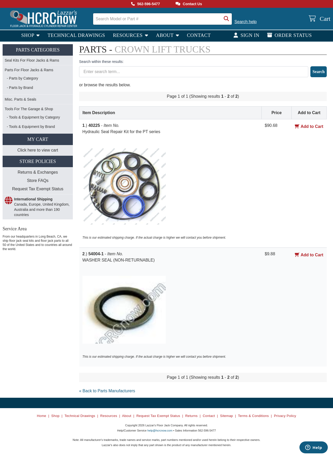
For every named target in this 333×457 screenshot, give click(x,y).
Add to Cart (309, 126)
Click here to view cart (37, 150)
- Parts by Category (22, 78)
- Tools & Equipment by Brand (31, 127)
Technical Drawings (76, 35)
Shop (28, 35)
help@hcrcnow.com (159, 430)
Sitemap (226, 416)
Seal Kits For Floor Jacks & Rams (32, 60)
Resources (128, 35)
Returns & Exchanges (38, 172)
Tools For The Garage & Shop (29, 109)
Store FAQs (38, 180)
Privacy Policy (285, 416)
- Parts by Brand (20, 88)
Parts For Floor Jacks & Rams (29, 70)
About (165, 35)
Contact (199, 35)
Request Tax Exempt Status (37, 189)
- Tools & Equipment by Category (33, 117)
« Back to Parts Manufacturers (107, 391)
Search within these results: (101, 62)
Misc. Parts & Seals (20, 99)
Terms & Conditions (253, 416)
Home (41, 416)
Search (318, 71)
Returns (191, 416)
